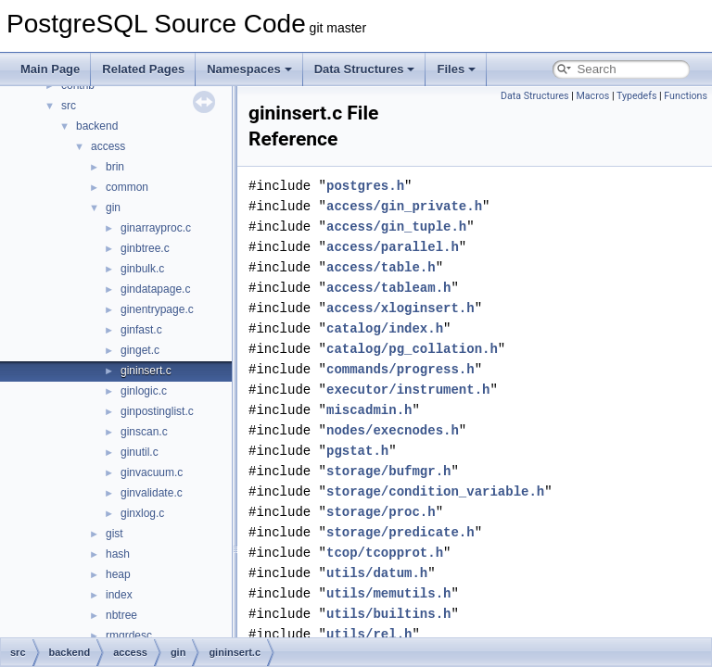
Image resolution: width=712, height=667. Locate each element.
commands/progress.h (400, 369)
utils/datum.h (376, 573)
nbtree (121, 615)
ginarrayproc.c (156, 227)
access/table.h (381, 267)
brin (115, 166)
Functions (685, 96)
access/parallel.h (392, 247)
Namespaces (249, 69)
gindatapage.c (155, 289)
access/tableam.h (388, 287)
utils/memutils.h (388, 593)
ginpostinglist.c (157, 411)
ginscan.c (144, 431)
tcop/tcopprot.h (384, 552)
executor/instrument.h (408, 389)
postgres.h (365, 186)
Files (456, 69)
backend (97, 126)
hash (118, 553)
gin (113, 207)
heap (118, 574)
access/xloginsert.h (400, 308)
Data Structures (364, 69)
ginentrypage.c (157, 309)
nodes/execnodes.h (392, 430)
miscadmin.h (369, 410)
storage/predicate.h (400, 532)
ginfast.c (141, 329)
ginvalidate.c (152, 492)
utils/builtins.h (388, 614)
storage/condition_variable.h (435, 491)
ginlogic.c (144, 390)
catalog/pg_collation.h (412, 349)
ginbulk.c (142, 268)
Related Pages (143, 69)
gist (114, 533)
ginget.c (140, 350)
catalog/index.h (384, 328)
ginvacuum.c (152, 472)
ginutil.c (140, 452)
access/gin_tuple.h (396, 226)
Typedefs (637, 96)
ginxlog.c (142, 513)
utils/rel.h (369, 634)
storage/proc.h (381, 512)
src (68, 105)
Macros (592, 96)
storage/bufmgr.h (388, 471)
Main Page (50, 69)
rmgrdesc (129, 635)
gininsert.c (146, 370)
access (108, 146)
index (119, 594)
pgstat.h (357, 450)
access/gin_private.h (404, 206)
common (127, 187)
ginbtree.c (145, 248)
